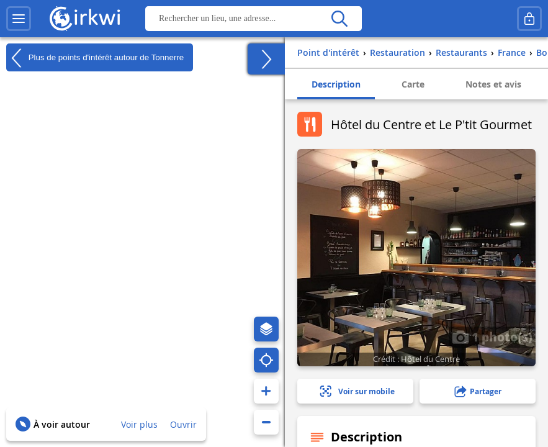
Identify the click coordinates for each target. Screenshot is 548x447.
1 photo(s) (492, 336)
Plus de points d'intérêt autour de (95, 58)
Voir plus (139, 424)
